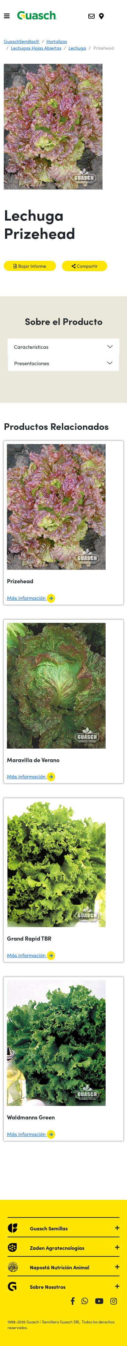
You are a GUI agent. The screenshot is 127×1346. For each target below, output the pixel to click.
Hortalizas (57, 41)
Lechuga (77, 48)
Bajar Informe (30, 266)
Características (31, 346)
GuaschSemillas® (21, 41)
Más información (31, 597)
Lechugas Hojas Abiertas (36, 48)
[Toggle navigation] (7, 16)
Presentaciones (31, 363)
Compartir (84, 266)
